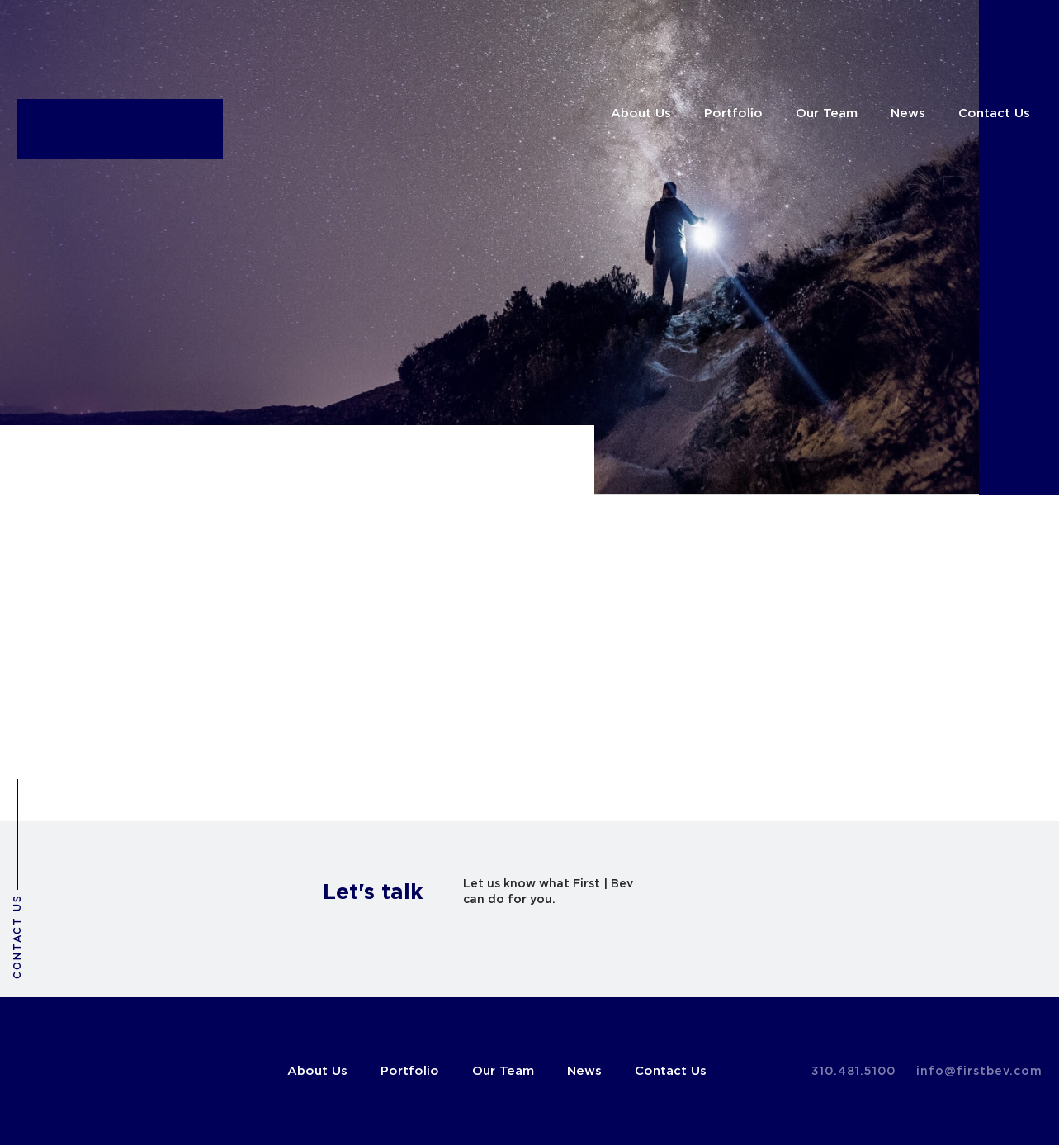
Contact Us (994, 113)
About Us (641, 113)
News (908, 113)
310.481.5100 (853, 1071)
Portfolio (733, 113)
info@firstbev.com (979, 1071)
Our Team (827, 113)
